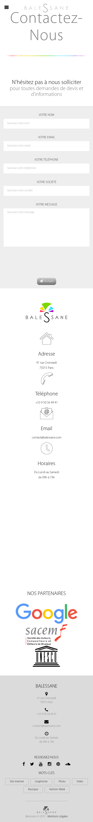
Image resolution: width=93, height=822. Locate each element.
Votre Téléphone (46, 160)
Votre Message (46, 204)
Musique (33, 789)
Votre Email (46, 137)
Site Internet (17, 781)
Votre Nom (46, 115)
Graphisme (41, 781)
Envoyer (47, 281)
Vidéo (80, 781)
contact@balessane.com (46, 437)
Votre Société (46, 182)
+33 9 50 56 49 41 (46, 402)
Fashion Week (57, 789)
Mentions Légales (58, 816)
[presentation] (37, 262)
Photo (62, 781)
